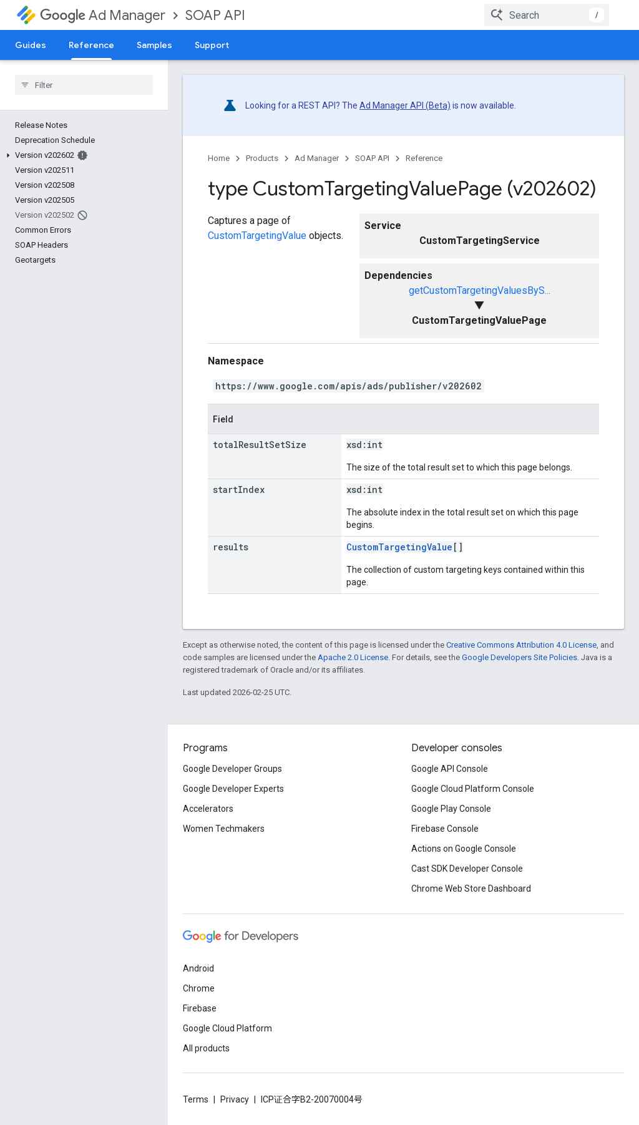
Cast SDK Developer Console (467, 869)
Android (198, 968)
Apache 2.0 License (353, 657)
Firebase (200, 1008)
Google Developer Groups (232, 769)
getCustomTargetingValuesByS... (479, 290)
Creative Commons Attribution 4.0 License (521, 645)
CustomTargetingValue (257, 235)
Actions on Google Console (463, 849)
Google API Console (449, 769)
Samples (154, 45)
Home (219, 158)
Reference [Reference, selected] (91, 45)
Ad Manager (102, 15)
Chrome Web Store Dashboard (471, 889)
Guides (30, 45)
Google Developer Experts (233, 789)
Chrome (199, 988)
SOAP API (215, 15)
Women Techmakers (224, 829)
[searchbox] (84, 85)
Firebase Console (445, 829)
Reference (424, 158)
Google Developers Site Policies (519, 657)
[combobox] (546, 15)
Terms (195, 1099)
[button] (81, 155)
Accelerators (208, 809)
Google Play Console (451, 809)
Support (212, 45)
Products (262, 158)
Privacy (234, 1099)
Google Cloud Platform (227, 1028)
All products (206, 1048)
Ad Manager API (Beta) (405, 105)
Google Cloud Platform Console (472, 789)
